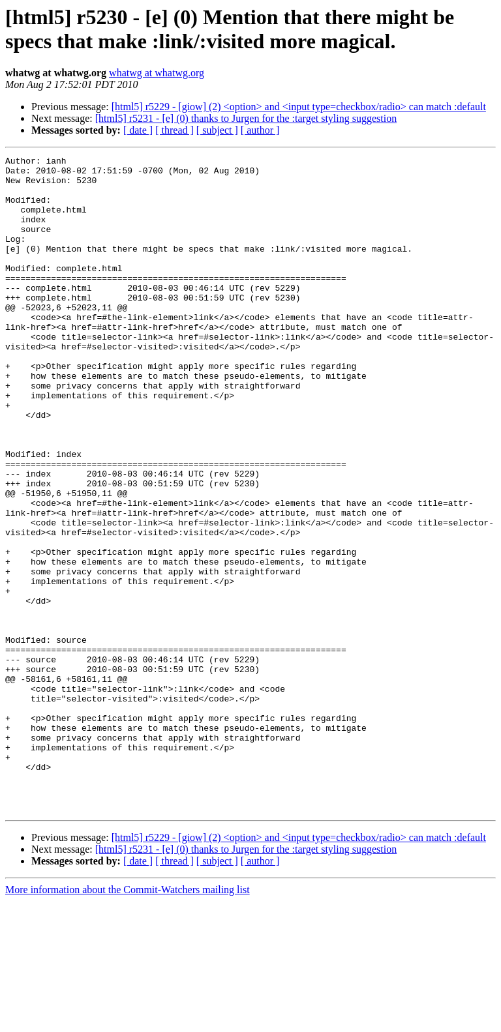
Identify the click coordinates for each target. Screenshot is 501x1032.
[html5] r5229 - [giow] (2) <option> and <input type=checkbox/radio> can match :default (299, 106)
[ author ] (260, 130)
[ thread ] (174, 130)
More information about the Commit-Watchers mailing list (127, 1020)
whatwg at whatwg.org (156, 72)
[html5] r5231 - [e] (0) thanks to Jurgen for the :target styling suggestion (246, 118)
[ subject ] (217, 130)
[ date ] (138, 130)
